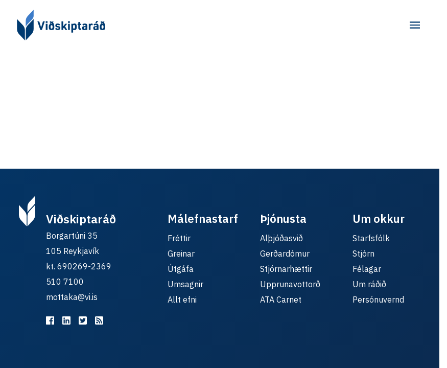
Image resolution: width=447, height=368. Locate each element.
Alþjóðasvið (281, 238)
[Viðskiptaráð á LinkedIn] (66, 320)
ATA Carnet (280, 299)
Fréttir (179, 238)
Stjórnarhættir (286, 269)
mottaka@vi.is (72, 297)
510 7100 (65, 282)
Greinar (181, 253)
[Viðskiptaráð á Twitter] (83, 320)
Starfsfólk (371, 238)
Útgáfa (181, 269)
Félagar (366, 269)
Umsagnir (185, 284)
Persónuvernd (378, 299)
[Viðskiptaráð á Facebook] (50, 320)
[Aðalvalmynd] (415, 25)
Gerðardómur (285, 253)
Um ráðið (369, 284)
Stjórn (363, 253)
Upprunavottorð (290, 284)
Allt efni (182, 299)
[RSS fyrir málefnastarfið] (99, 320)
